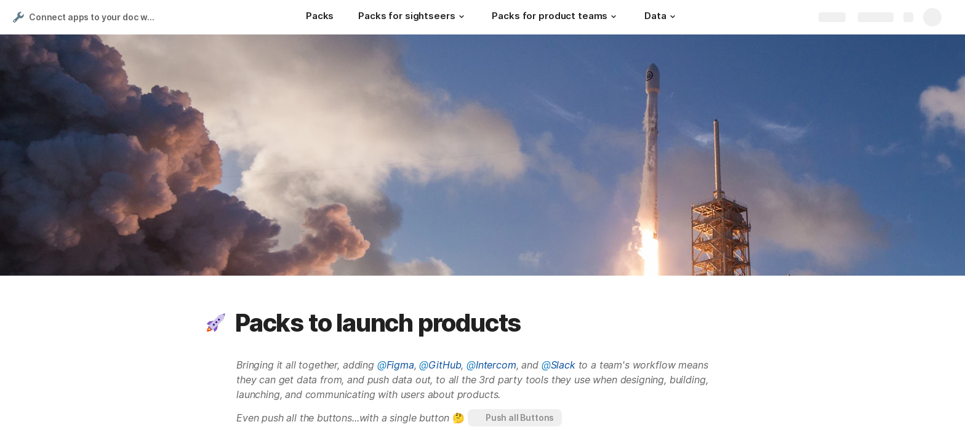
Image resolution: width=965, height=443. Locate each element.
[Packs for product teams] (555, 17)
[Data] (661, 17)
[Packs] (320, 17)
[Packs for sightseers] (412, 17)
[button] (461, 16)
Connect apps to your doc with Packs (94, 17)
